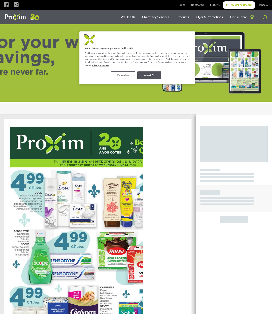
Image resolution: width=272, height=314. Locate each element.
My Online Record (239, 5)
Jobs (182, 5)
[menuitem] (128, 17)
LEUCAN (215, 5)
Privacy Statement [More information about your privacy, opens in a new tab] (100, 65)
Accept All (149, 75)
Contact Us (197, 5)
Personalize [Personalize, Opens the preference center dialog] (123, 75)
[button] (6, 4)
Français (263, 5)
